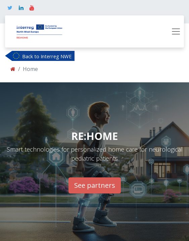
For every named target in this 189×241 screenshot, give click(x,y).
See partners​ (94, 185)
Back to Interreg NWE (47, 56)
